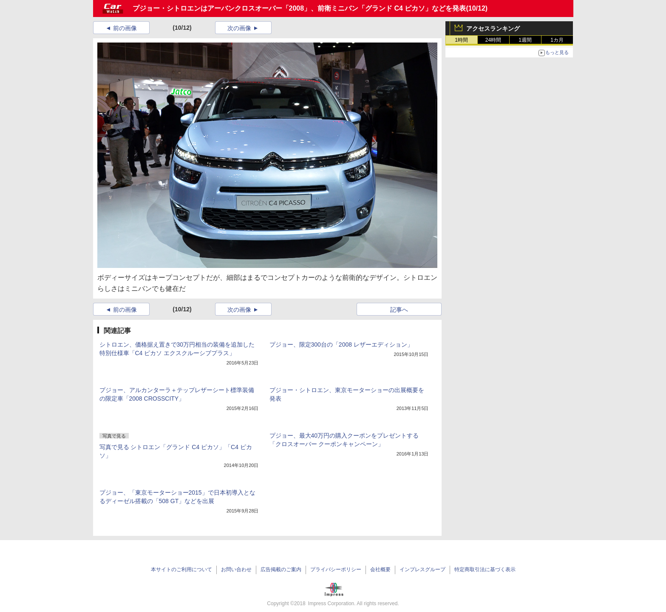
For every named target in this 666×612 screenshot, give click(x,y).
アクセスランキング (493, 28)
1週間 (525, 40)
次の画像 (239, 28)
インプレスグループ (422, 569)
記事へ (399, 309)
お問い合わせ (236, 569)
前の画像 (125, 28)
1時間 (461, 40)
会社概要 (380, 569)
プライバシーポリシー (335, 569)
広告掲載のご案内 (281, 569)
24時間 (493, 40)
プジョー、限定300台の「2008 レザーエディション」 (341, 344)
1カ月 (557, 40)
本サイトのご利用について (181, 569)
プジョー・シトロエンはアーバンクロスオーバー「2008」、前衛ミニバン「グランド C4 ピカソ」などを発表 (299, 8)
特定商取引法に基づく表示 (485, 569)
